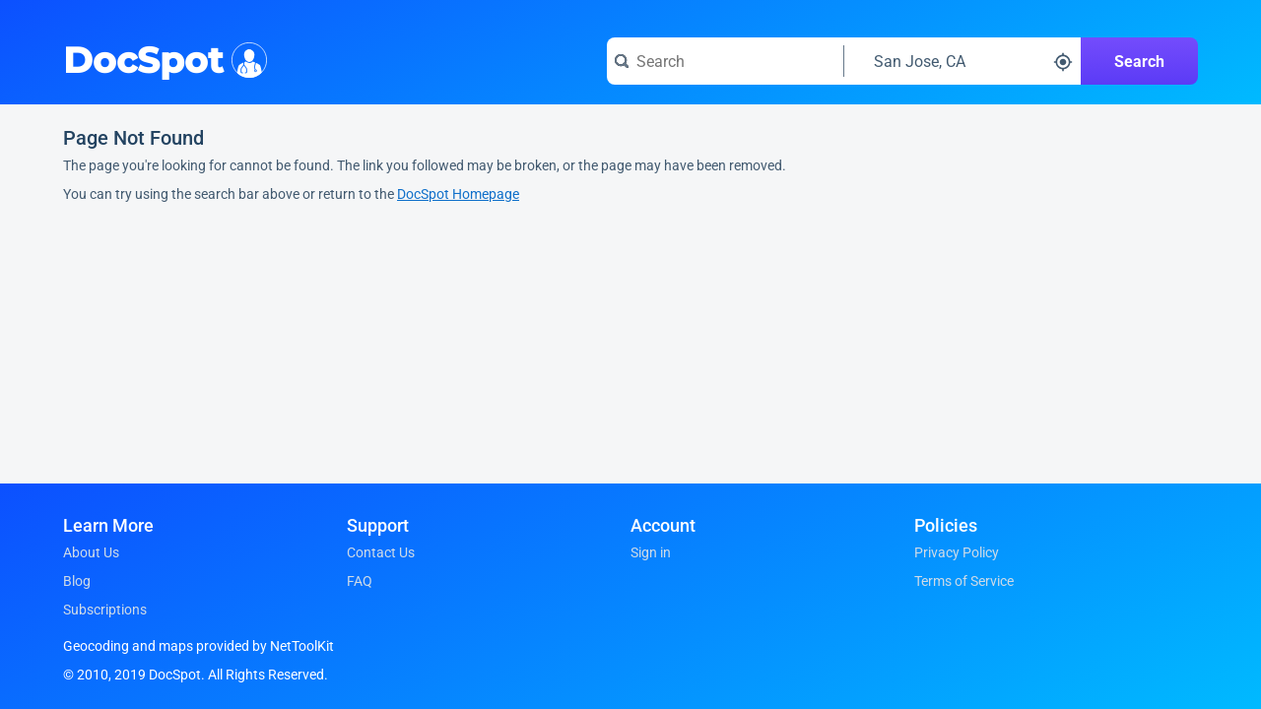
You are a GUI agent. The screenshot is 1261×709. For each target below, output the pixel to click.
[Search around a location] (962, 61)
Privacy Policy (956, 552)
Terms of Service (964, 581)
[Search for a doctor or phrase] (725, 61)
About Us (91, 552)
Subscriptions (105, 609)
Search (1139, 61)
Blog (77, 581)
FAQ (359, 581)
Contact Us (381, 552)
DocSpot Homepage (458, 194)
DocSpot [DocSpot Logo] (161, 58)
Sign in (650, 552)
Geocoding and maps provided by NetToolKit (198, 646)
